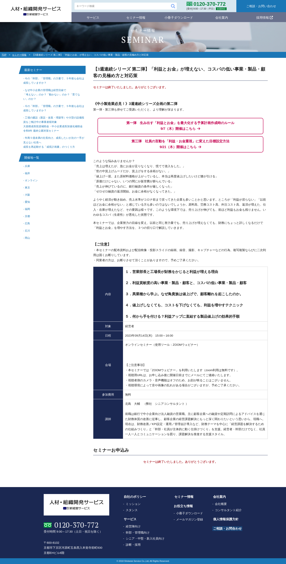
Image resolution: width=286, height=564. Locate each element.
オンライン (31, 180)
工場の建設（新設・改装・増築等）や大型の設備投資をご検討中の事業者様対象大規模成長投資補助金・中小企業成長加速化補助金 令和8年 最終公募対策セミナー (53, 124)
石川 (27, 230)
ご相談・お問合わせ (227, 528)
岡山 (27, 237)
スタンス (132, 510)
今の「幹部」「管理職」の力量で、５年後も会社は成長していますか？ (53, 80)
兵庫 (27, 166)
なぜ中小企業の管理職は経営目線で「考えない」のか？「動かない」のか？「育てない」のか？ (51, 94)
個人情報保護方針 (225, 519)
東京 (27, 187)
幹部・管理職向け (138, 532)
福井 (27, 173)
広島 (27, 223)
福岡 (27, 209)
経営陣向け (133, 526)
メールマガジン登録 (190, 519)
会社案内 (221, 17)
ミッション (133, 504)
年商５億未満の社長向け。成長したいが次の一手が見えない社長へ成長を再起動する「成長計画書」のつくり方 (53, 142)
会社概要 (221, 504)
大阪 (27, 194)
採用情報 (264, 17)
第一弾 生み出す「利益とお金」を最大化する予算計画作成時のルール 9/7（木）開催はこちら (180, 126)
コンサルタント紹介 (228, 510)
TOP (4, 54)
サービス (93, 17)
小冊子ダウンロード (178, 17)
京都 (27, 216)
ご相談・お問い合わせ (261, 6)
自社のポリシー (134, 496)
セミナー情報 (135, 17)
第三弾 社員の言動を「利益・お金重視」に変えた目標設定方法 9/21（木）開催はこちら (180, 144)
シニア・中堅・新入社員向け (145, 538)
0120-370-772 (76, 525)
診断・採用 (133, 544)
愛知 (27, 201)
